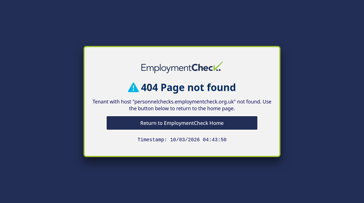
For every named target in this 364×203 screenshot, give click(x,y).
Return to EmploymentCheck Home (182, 122)
